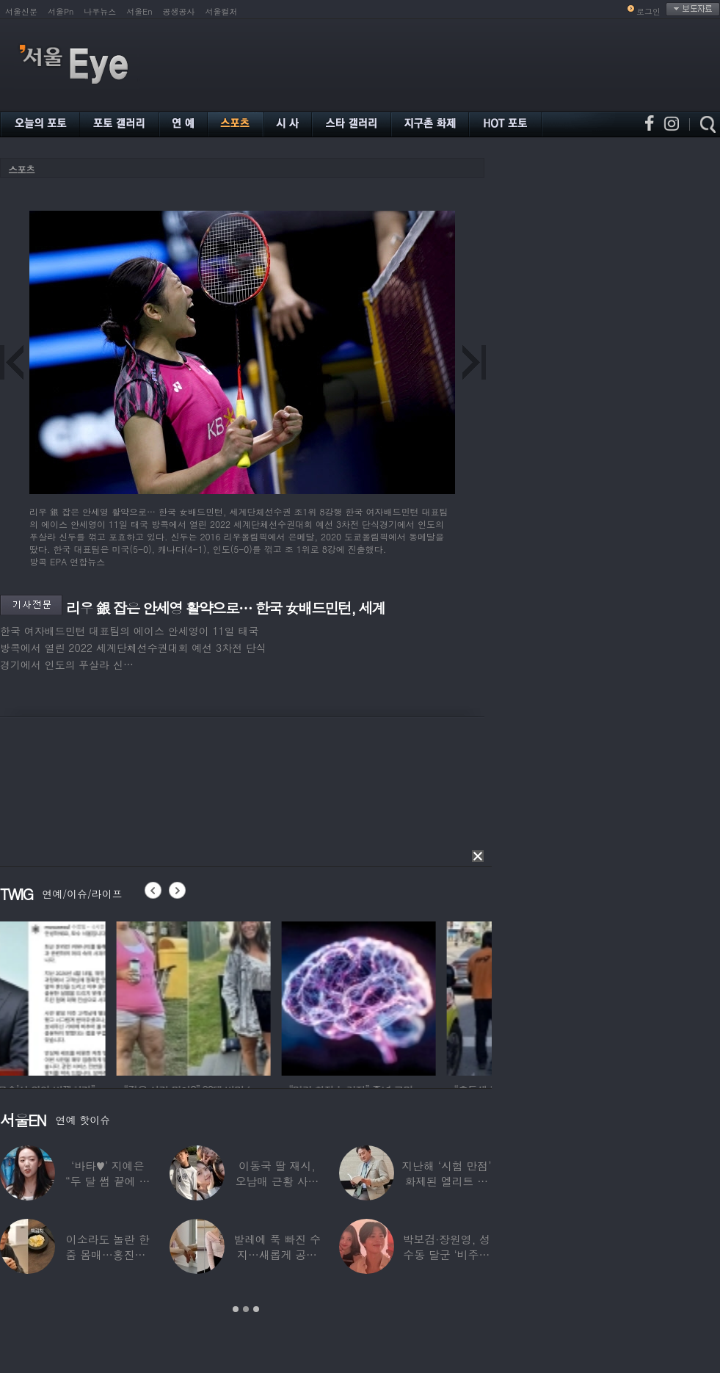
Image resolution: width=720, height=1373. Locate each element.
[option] (77, 996)
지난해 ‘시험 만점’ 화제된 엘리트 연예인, (446, 1181)
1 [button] (236, 1309)
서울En (139, 11)
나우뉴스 (100, 11)
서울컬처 (222, 11)
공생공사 (179, 11)
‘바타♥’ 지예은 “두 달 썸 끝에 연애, (107, 1181)
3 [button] (256, 1309)
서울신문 (21, 11)
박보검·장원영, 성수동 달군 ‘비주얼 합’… (446, 1254)
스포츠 (21, 169)
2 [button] (246, 1309)
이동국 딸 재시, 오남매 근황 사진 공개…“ (277, 1181)
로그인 (648, 11)
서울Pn (60, 11)
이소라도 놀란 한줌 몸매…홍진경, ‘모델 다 (108, 1254)
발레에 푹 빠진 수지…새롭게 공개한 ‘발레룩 (277, 1254)
